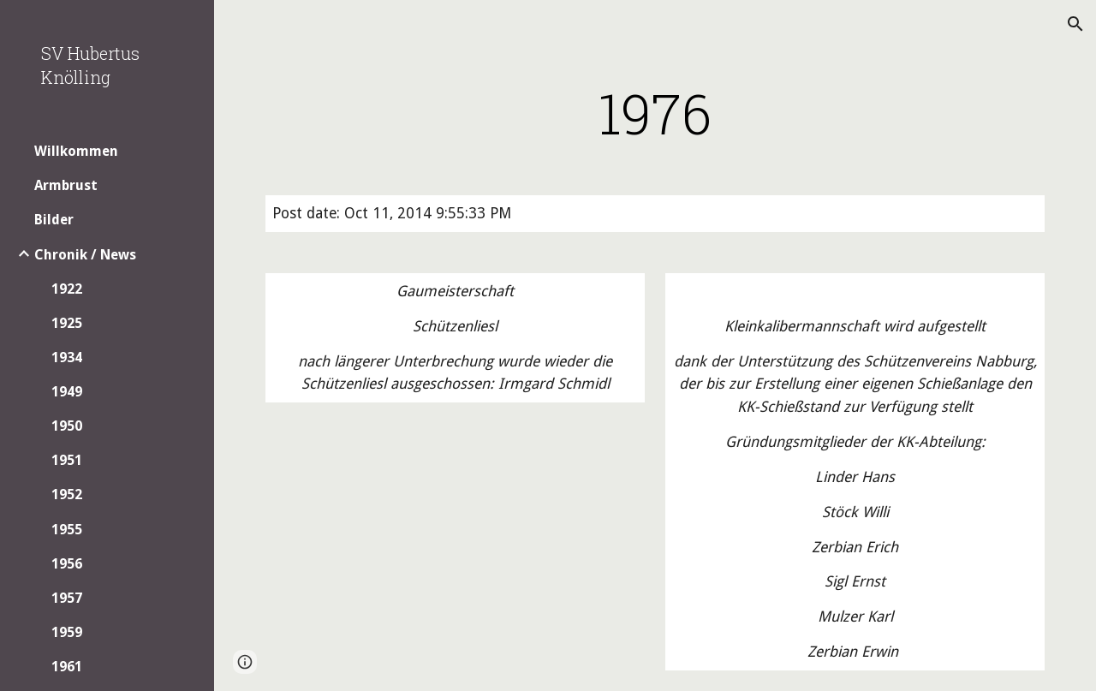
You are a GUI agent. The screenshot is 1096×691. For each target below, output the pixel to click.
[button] (1075, 24)
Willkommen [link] (76, 151)
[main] (655, 113)
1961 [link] (66, 666)
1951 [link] (66, 460)
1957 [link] (66, 598)
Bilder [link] (54, 219)
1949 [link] (66, 392)
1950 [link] (66, 426)
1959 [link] (66, 632)
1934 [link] (66, 357)
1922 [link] (66, 289)
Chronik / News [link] (85, 255)
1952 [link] (66, 494)
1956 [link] (66, 564)
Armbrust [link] (66, 185)
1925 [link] (66, 323)
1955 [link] (66, 529)
